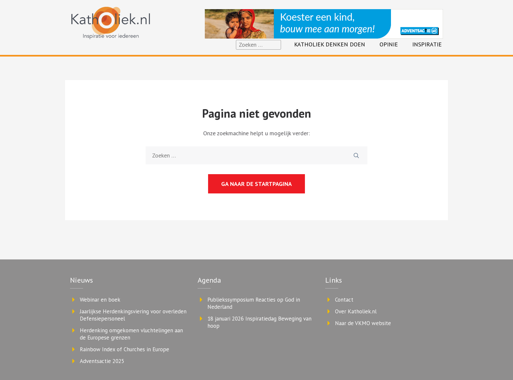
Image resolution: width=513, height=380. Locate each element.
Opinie (389, 44)
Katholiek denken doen (329, 44)
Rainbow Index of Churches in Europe (124, 349)
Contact (344, 299)
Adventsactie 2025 (102, 361)
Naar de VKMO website (363, 323)
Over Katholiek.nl (356, 311)
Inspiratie (427, 44)
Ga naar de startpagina (256, 184)
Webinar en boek (100, 299)
